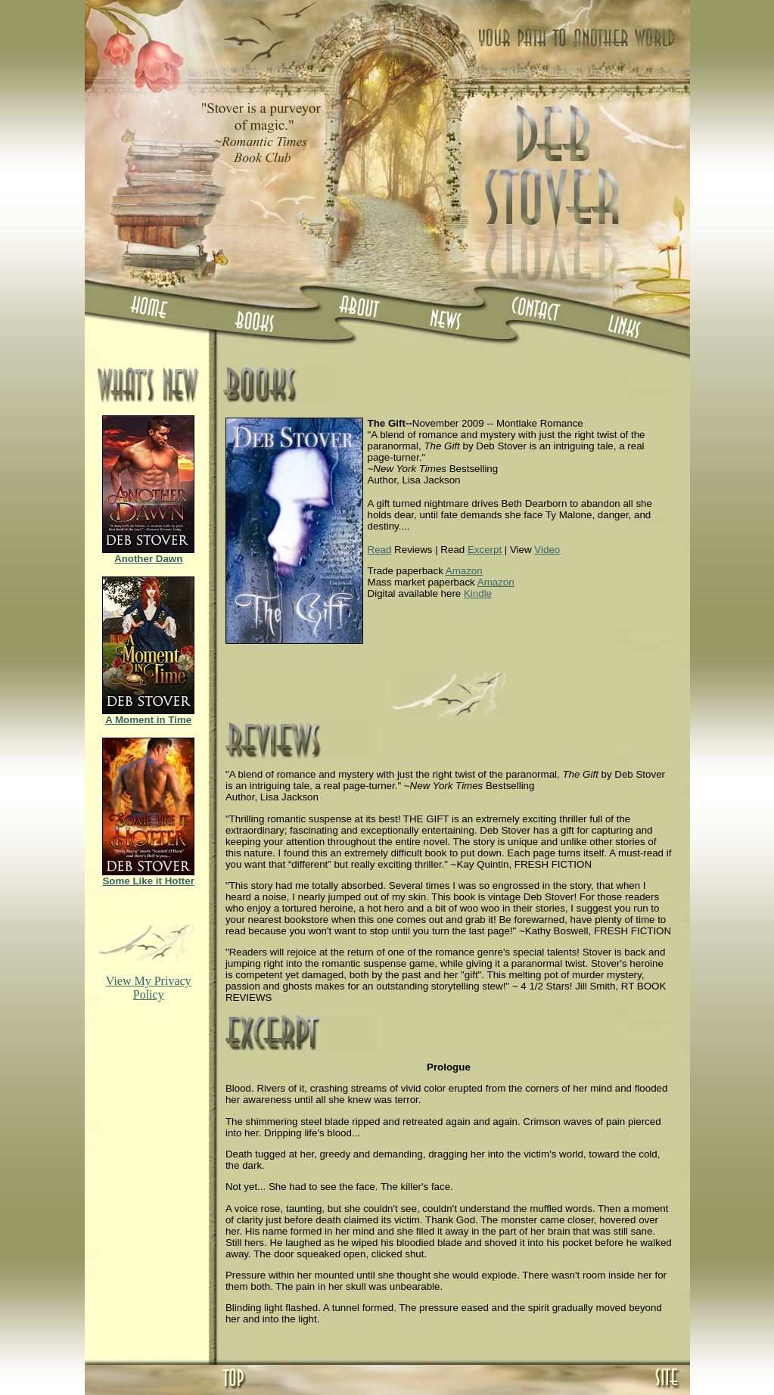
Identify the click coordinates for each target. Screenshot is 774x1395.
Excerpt (485, 549)
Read (380, 549)
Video (547, 549)
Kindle (478, 593)
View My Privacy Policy (148, 987)
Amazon (464, 570)
